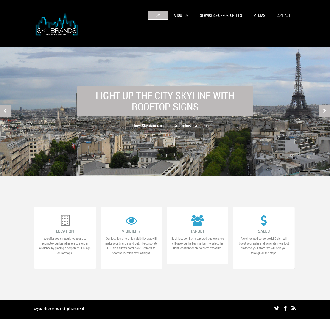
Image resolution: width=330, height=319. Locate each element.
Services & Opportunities (221, 15)
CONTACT (283, 15)
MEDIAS (259, 15)
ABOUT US (181, 15)
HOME (157, 15)
